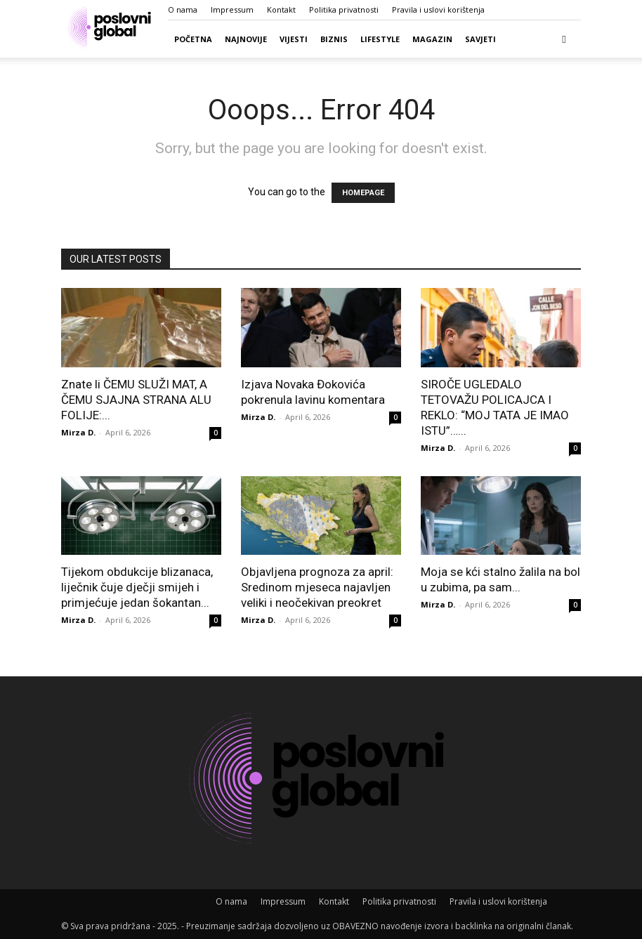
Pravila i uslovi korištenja (438, 9)
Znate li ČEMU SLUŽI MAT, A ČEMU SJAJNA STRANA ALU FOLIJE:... (136, 399)
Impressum (232, 9)
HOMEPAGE (363, 192)
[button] (564, 39)
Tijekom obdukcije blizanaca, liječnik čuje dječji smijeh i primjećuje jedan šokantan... (137, 587)
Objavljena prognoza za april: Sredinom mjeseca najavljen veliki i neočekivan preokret (317, 587)
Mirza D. (78, 432)
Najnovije (246, 39)
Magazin (432, 39)
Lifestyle (380, 39)
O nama (182, 9)
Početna (193, 39)
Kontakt (281, 9)
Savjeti (480, 39)
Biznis (334, 39)
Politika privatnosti (344, 9)
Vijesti (294, 39)
